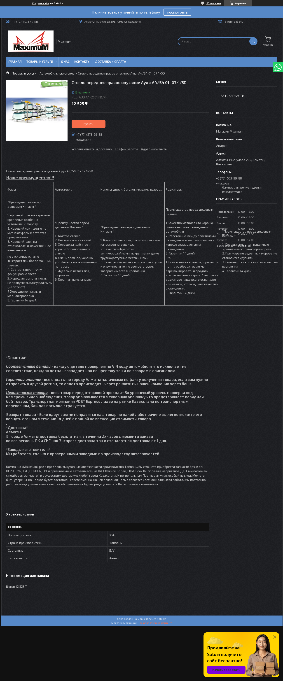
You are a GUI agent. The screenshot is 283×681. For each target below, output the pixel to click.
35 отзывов (213, 3)
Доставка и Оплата (110, 61)
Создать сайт (40, 3)
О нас (65, 61)
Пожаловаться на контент (155, 622)
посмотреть (177, 12)
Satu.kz (161, 618)
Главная (15, 61)
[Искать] (253, 41)
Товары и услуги (39, 61)
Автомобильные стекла (57, 73)
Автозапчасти (232, 96)
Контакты (82, 61)
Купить (88, 124)
